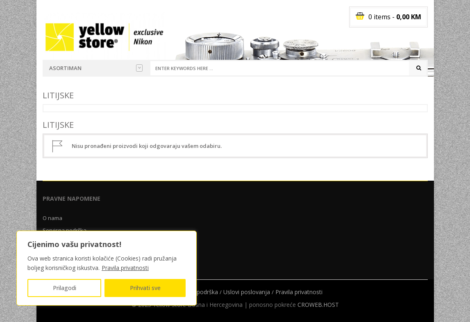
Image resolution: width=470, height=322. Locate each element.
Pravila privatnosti (125, 268)
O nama (52, 218)
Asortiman (96, 68)
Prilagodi (64, 288)
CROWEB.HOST (318, 304)
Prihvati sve (145, 288)
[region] (106, 268)
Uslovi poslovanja (246, 292)
